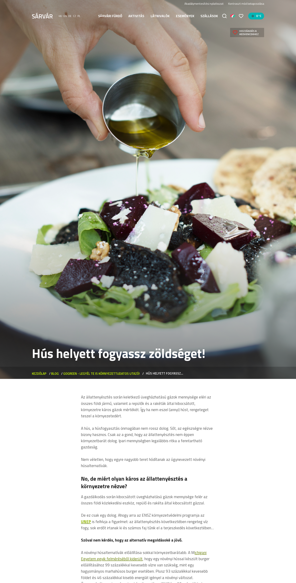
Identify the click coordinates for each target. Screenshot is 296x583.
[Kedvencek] (241, 16)
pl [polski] (79, 16)
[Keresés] (224, 16)
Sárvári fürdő (110, 15)
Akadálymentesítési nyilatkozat (204, 4)
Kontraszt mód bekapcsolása (246, 4)
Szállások (209, 15)
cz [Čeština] (74, 16)
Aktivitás (136, 15)
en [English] (65, 16)
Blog (55, 373)
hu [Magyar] (60, 16)
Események (185, 15)
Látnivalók (160, 15)
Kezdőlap (39, 373)
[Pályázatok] (232, 16)
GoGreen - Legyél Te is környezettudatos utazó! (101, 373)
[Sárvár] (42, 15)
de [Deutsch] (70, 16)
